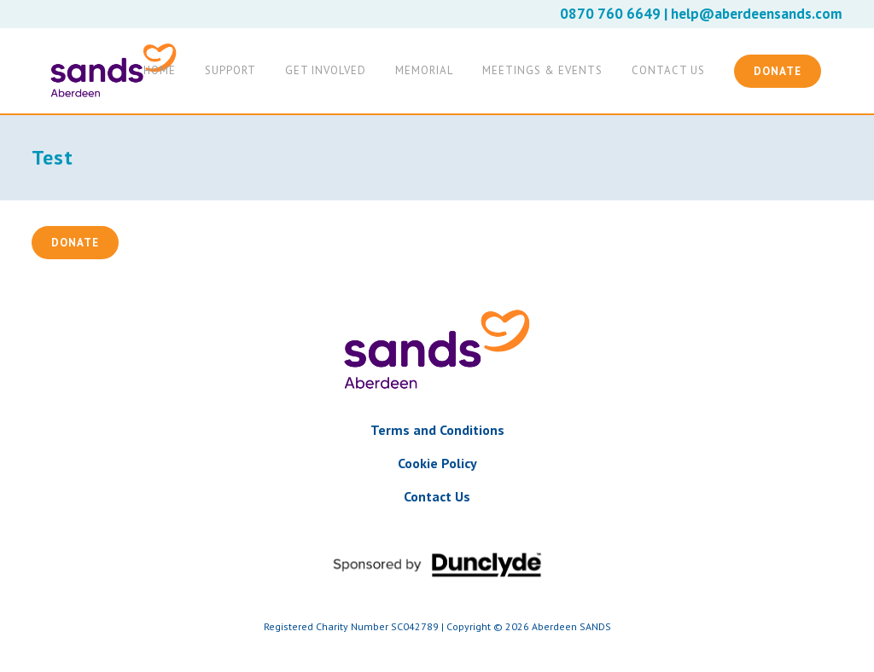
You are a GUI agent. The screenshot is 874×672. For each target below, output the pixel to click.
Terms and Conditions (437, 429)
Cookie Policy (437, 463)
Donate (777, 71)
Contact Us (437, 496)
